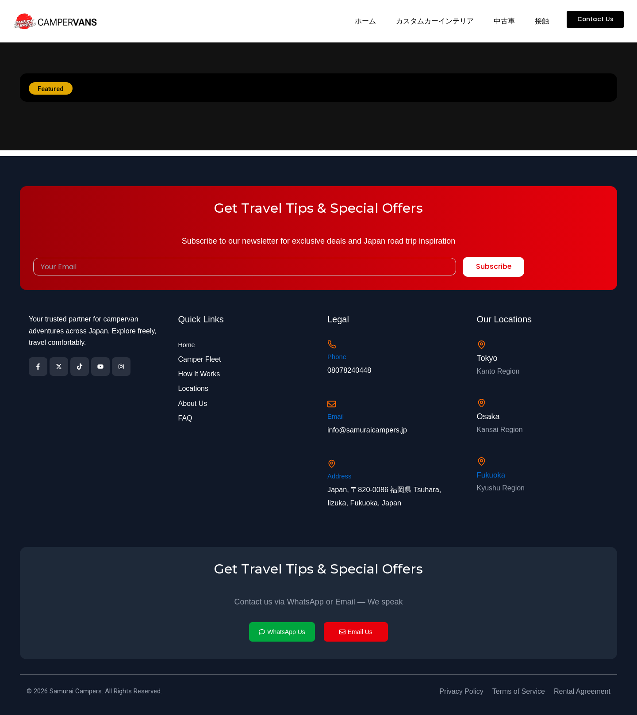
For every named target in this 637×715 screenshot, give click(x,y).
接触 (541, 21)
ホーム (364, 21)
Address (340, 475)
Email (336, 414)
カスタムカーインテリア (434, 21)
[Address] (332, 462)
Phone (337, 353)
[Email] (332, 401)
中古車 (503, 21)
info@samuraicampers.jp (371, 427)
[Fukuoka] (482, 458)
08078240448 (351, 366)
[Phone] (332, 340)
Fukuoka (492, 472)
